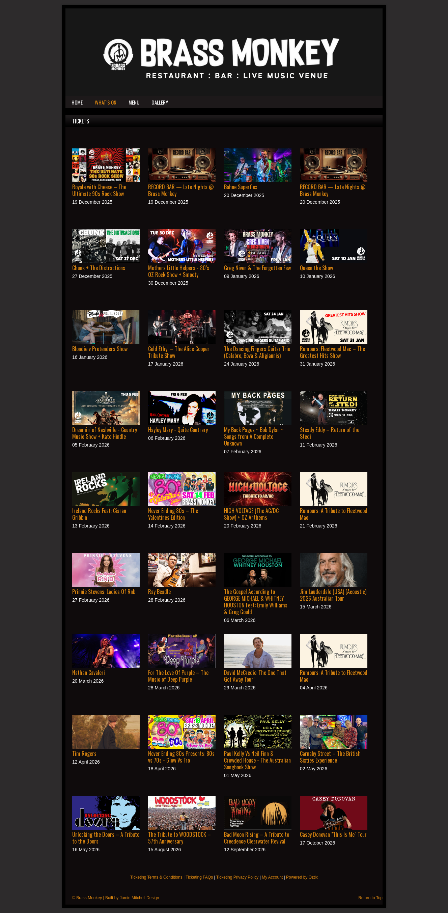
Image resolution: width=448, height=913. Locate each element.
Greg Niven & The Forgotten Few (257, 268)
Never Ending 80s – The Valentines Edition (173, 514)
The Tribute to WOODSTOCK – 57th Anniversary (179, 837)
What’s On (105, 102)
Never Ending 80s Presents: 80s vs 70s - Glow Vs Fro (181, 756)
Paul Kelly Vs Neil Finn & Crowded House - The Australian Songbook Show (257, 760)
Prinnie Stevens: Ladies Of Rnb (103, 592)
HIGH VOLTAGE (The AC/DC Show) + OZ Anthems (251, 514)
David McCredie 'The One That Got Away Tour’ (255, 675)
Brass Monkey (89, 897)
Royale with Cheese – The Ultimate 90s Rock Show (99, 190)
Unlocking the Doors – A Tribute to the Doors (105, 837)
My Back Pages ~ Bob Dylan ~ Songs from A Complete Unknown (253, 436)
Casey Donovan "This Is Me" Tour (333, 834)
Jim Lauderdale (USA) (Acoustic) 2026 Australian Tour (333, 595)
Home (77, 102)
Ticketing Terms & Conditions (156, 877)
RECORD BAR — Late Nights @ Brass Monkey (181, 190)
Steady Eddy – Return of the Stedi (329, 433)
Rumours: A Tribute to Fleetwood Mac (333, 514)
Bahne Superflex (240, 187)
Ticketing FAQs (199, 877)
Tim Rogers (84, 753)
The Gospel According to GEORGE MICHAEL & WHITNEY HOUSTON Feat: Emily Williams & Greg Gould (255, 602)
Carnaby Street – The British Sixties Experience (330, 756)
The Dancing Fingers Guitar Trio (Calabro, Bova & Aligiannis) (257, 352)
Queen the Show (316, 268)
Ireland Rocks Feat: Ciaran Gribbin (99, 514)
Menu (134, 102)
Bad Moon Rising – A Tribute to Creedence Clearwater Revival (256, 837)
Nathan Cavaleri (88, 672)
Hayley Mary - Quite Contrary (178, 430)
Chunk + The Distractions (98, 268)
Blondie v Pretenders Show (100, 349)
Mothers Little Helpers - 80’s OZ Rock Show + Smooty (178, 271)
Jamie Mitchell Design (139, 897)
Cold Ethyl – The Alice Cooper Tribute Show (178, 352)
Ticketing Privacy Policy (237, 877)
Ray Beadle (159, 592)
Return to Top (370, 897)
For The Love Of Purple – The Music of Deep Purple (178, 675)
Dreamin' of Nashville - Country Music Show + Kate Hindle (104, 433)
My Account (272, 877)
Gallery (159, 102)
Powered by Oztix (302, 877)
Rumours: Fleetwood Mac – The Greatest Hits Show (332, 352)
